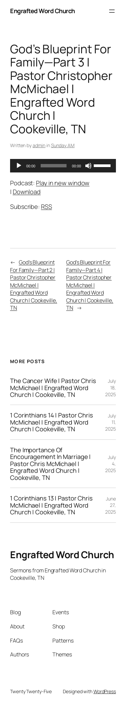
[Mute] (88, 165)
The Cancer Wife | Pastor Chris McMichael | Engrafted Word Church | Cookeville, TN (53, 387)
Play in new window (62, 183)
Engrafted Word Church (42, 11)
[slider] (54, 165)
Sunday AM (63, 145)
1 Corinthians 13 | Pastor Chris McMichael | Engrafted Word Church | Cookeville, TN (51, 505)
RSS (46, 206)
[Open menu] (112, 11)
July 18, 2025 (110, 387)
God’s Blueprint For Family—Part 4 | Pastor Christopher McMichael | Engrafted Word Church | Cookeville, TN (89, 285)
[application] (63, 165)
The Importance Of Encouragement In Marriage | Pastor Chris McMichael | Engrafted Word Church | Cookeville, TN (50, 463)
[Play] (18, 165)
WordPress (104, 691)
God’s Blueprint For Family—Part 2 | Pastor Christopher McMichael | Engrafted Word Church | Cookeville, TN (33, 285)
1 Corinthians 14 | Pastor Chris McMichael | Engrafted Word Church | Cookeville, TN (51, 422)
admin (39, 145)
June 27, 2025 (110, 505)
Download (27, 192)
